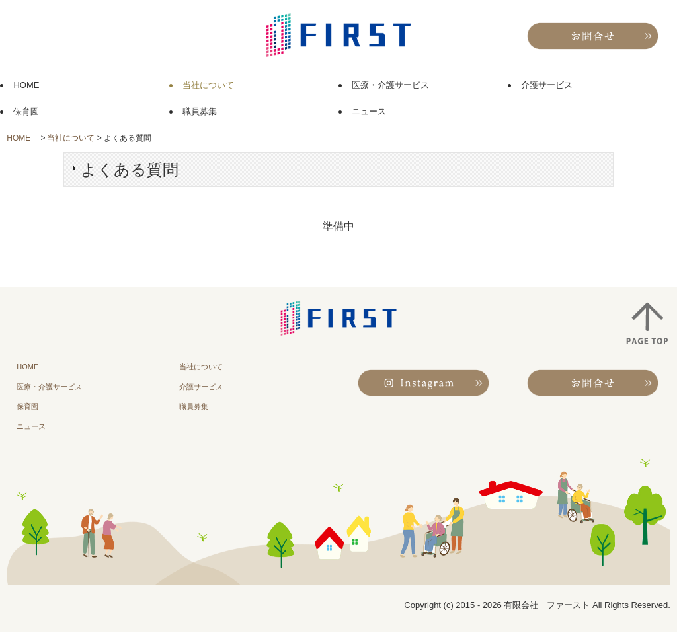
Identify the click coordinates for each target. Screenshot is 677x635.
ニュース (369, 111)
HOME (30, 85)
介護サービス (547, 85)
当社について (208, 85)
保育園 (26, 111)
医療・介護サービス (390, 85)
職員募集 (199, 111)
